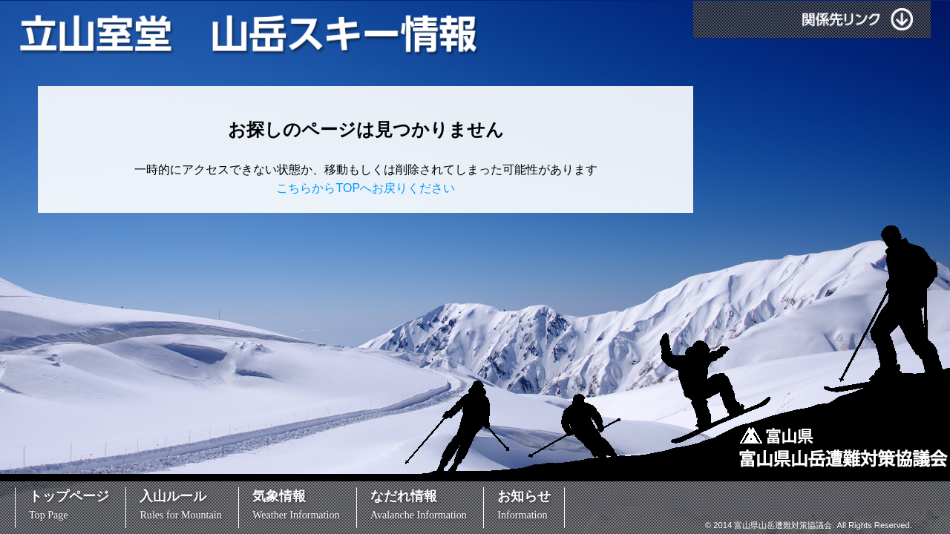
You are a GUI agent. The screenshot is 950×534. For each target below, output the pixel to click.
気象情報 (295, 505)
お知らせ (524, 505)
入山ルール (180, 505)
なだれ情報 (418, 505)
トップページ (69, 505)
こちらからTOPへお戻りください (365, 188)
